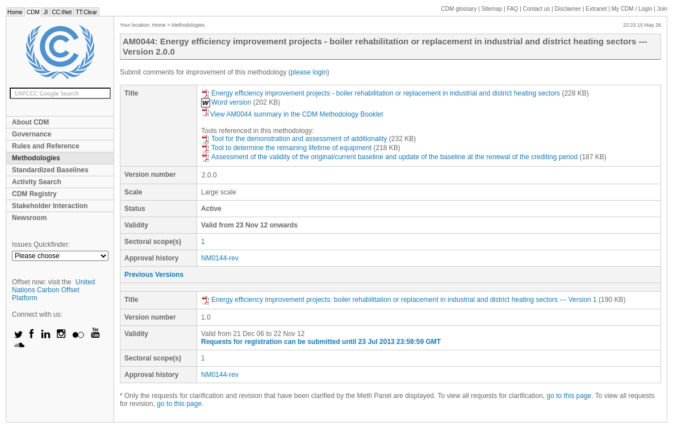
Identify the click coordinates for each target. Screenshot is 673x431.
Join (662, 9)
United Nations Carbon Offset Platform (53, 290)
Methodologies (36, 158)
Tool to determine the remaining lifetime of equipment (286, 148)
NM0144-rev (220, 258)
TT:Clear (86, 12)
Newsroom (29, 218)
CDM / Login (633, 9)
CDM (33, 12)
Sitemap (492, 9)
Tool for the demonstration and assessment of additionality (294, 139)
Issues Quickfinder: (41, 244)
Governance (31, 134)
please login (309, 72)
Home (15, 12)
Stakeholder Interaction (49, 206)
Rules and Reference (46, 146)
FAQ (512, 9)
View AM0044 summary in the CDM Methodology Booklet (292, 114)
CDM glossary (459, 9)
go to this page (569, 396)
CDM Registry (34, 194)
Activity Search (36, 182)
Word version (226, 102)
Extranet (596, 9)
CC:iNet (62, 12)
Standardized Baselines (50, 170)
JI (45, 12)
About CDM (30, 122)
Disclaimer (568, 9)
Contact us (536, 9)
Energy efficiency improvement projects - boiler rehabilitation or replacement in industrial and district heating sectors (380, 93)
